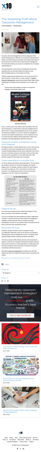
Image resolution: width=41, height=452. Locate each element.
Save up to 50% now (20, 123)
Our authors (13, 439)
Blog (16, 437)
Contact (31, 441)
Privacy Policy (23, 441)
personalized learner (17, 25)
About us (28, 439)
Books (11, 437)
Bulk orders (21, 439)
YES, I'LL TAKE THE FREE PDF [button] (20, 315)
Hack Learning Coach (25, 437)
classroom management (6, 25)
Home (6, 437)
